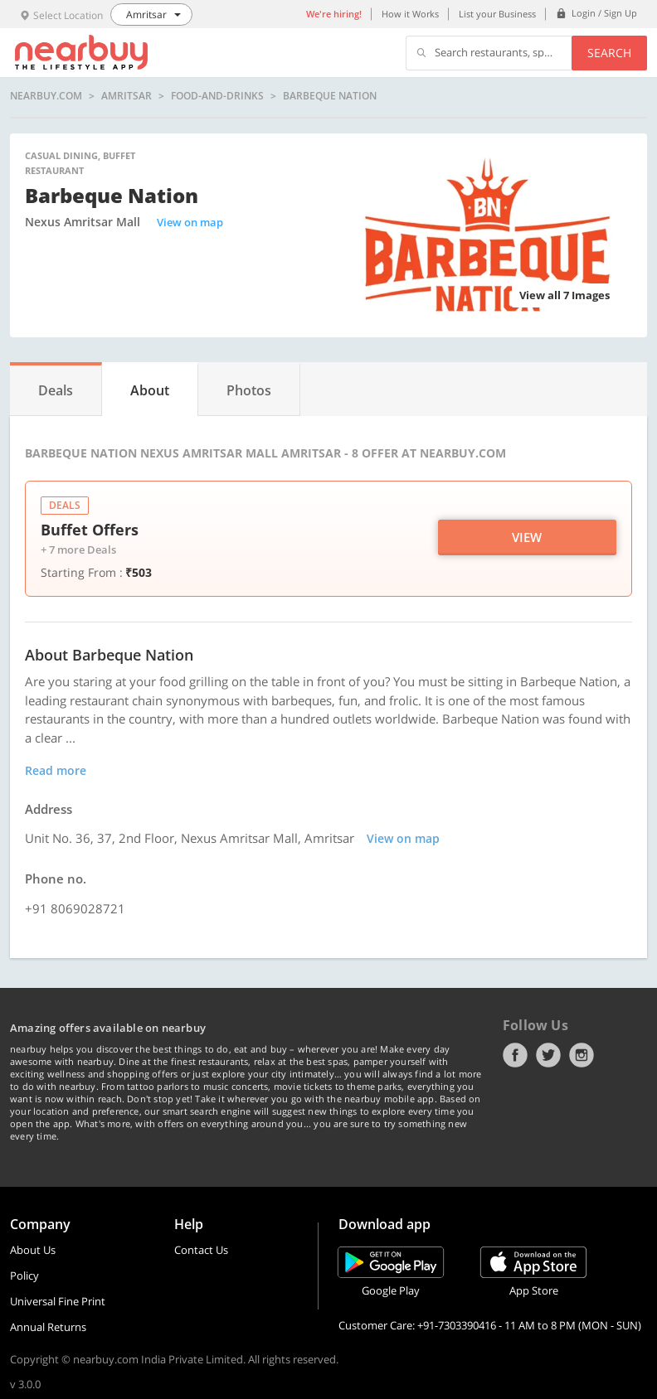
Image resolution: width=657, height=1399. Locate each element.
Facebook (515, 1055)
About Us (33, 1249)
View (527, 537)
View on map (190, 222)
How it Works (410, 13)
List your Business (497, 13)
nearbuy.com (46, 96)
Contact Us (201, 1249)
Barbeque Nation (330, 96)
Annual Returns (48, 1326)
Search (609, 53)
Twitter (548, 1055)
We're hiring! (334, 13)
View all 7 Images (564, 295)
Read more (55, 770)
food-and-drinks (217, 96)
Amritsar (126, 96)
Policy (24, 1275)
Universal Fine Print (57, 1301)
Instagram (581, 1055)
